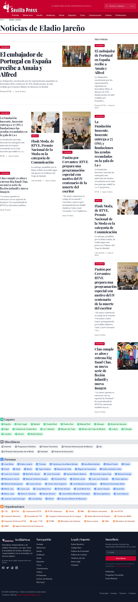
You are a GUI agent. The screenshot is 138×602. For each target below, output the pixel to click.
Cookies (113, 593)
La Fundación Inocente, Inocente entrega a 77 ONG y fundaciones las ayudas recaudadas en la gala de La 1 (13, 126)
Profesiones (121, 15)
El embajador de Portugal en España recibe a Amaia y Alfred (105, 62)
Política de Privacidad (80, 551)
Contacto (74, 565)
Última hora (28, 15)
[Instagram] (12, 568)
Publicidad (110, 572)
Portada (15, 15)
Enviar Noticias (111, 578)
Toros (82, 15)
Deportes (72, 15)
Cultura (108, 15)
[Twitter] (7, 568)
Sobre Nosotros (77, 544)
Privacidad (104, 593)
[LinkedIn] (16, 568)
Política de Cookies (79, 555)
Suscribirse (121, 558)
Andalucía (50, 15)
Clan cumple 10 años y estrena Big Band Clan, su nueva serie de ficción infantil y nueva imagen (14, 185)
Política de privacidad (123, 566)
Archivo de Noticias (44, 579)
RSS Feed (40, 582)
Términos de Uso (78, 558)
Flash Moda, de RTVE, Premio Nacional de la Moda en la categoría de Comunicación (42, 151)
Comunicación (95, 15)
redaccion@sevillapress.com (29, 595)
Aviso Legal (75, 562)
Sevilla (39, 15)
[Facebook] (3, 568)
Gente (61, 15)
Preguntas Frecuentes (115, 575)
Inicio (2, 20)
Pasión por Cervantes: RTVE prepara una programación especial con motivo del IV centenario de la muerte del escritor (75, 174)
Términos (123, 593)
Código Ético (76, 548)
